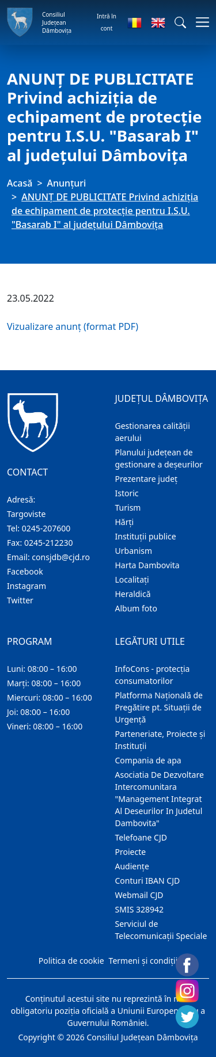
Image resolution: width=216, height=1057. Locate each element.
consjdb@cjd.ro (61, 557)
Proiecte (130, 851)
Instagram (26, 585)
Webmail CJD (139, 894)
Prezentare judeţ (146, 478)
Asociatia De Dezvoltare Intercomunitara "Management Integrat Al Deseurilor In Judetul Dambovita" (159, 798)
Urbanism (134, 550)
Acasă (19, 183)
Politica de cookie (71, 960)
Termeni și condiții (143, 960)
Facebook (25, 571)
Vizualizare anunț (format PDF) (72, 326)
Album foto (136, 608)
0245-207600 (46, 528)
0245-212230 (48, 542)
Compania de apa (148, 760)
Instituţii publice (145, 536)
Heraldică (133, 593)
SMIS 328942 (139, 909)
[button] (180, 22)
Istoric (127, 493)
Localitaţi (132, 579)
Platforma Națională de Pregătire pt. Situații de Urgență (159, 707)
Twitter (20, 600)
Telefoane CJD (141, 837)
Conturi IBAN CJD (147, 880)
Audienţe (132, 866)
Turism (128, 507)
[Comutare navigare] (199, 22)
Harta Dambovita (147, 565)
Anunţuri (66, 183)
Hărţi (124, 521)
